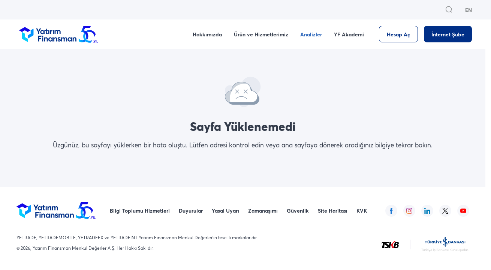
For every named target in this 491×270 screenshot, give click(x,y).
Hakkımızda (207, 34)
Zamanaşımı (263, 210)
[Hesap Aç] (398, 34)
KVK (361, 210)
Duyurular (191, 210)
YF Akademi (349, 34)
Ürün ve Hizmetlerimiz (261, 34)
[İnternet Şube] (448, 34)
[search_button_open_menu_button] (449, 10)
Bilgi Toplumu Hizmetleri (140, 210)
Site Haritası (332, 210)
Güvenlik (298, 210)
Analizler (311, 34)
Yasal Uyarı (225, 210)
